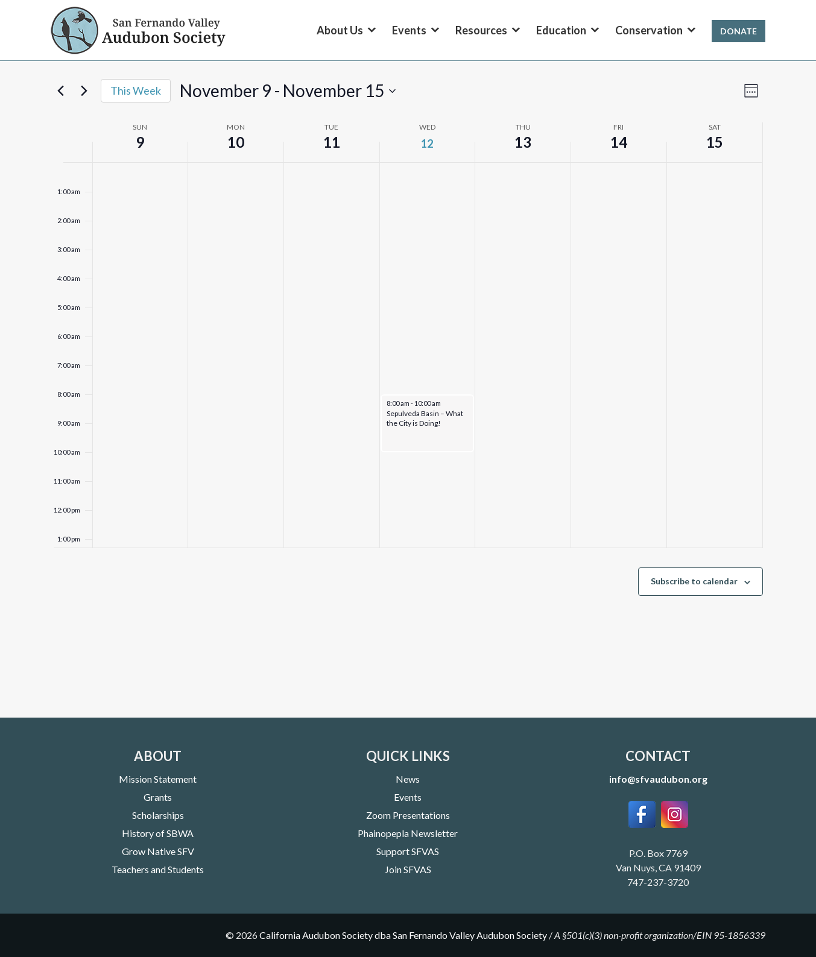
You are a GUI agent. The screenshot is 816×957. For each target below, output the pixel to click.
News (408, 779)
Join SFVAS (408, 869)
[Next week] (84, 91)
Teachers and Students (158, 869)
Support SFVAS (407, 851)
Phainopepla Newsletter (408, 833)
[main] (408, 395)
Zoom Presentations (408, 815)
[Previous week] (61, 91)
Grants (158, 797)
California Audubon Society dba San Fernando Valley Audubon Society (403, 935)
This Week (135, 90)
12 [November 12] (427, 143)
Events (408, 797)
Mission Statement (158, 779)
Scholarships (158, 815)
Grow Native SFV (158, 851)
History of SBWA (158, 833)
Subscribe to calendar (694, 581)
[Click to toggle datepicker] (288, 91)
